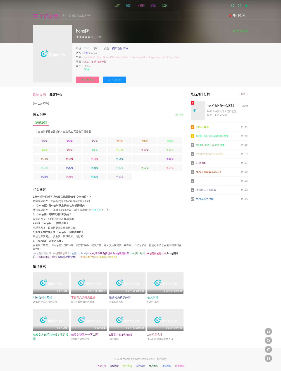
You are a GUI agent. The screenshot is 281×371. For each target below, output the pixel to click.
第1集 (44, 138)
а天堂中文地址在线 (120, 332)
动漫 (164, 5)
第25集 (45, 174)
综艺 (153, 5)
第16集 (120, 156)
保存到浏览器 (240, 30)
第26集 (70, 174)
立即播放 (87, 79)
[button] (41, 94)
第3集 (95, 138)
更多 (244, 94)
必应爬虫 (179, 364)
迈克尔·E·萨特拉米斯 (95, 61)
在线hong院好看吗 (46, 255)
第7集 (44, 147)
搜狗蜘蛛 (140, 364)
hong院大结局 (137, 251)
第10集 (120, 147)
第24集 (170, 165)
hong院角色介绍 (89, 255)
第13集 (45, 156)
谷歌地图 (166, 364)
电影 (128, 5)
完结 (86, 52)
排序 (179, 112)
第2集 (69, 138)
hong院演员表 (121, 251)
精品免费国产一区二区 (84, 332)
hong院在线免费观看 (101, 251)
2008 (86, 48)
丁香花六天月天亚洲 (83, 295)
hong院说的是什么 (156, 251)
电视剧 (141, 5)
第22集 (120, 165)
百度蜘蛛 (114, 364)
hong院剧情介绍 (67, 255)
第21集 (95, 165)
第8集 (69, 147)
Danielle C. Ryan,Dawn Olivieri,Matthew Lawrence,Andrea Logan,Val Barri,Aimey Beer (132, 57)
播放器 (41, 120)
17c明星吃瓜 (154, 332)
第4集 (120, 138)
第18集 (170, 156)
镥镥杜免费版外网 (120, 295)
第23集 (145, 165)
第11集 (145, 147)
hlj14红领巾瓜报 (42, 295)
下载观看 (114, 79)
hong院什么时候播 (78, 251)
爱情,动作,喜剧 (120, 48)
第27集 (95, 174)
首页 (117, 5)
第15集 (95, 156)
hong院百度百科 (42, 251)
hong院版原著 (59, 251)
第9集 (95, 147)
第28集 (120, 174)
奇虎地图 (153, 364)
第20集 (70, 165)
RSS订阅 (101, 364)
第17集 (145, 156)
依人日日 (152, 295)
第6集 (170, 138)
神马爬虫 (127, 364)
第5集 (145, 138)
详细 (87, 69)
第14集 (70, 156)
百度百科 (96, 208)
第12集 (170, 147)
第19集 (45, 165)
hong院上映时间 (108, 255)
